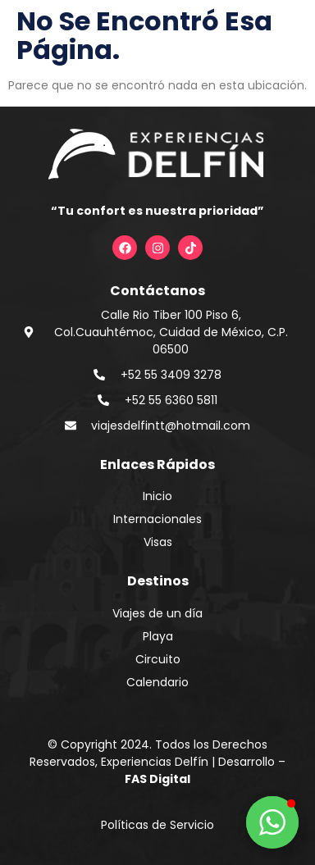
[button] (272, 822)
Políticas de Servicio (157, 825)
